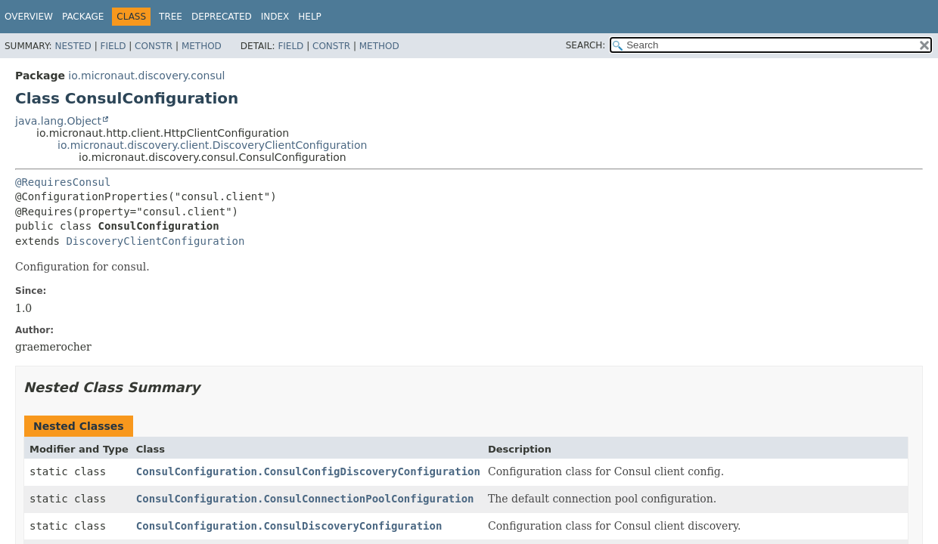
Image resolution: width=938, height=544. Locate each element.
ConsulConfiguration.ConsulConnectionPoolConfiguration (305, 499)
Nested (72, 46)
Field (113, 46)
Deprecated (221, 16)
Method (202, 46)
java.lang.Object (58, 121)
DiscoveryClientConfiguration (155, 241)
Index (275, 16)
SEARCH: (586, 45)
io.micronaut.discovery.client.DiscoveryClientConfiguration (212, 145)
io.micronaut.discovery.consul (146, 76)
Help (309, 16)
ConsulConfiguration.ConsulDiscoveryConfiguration (289, 526)
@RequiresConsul (62, 182)
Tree (170, 16)
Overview (29, 16)
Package (83, 16)
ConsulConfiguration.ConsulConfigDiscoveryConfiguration (308, 471)
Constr (153, 46)
